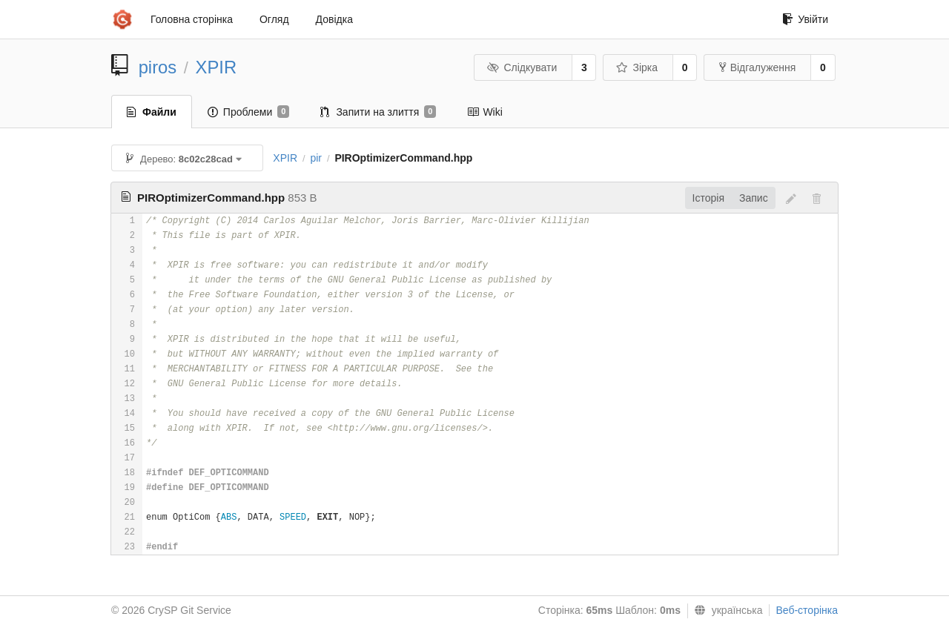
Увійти (805, 19)
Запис (753, 198)
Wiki (484, 112)
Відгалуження (757, 67)
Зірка (637, 67)
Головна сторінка (192, 19)
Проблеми (249, 112)
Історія (708, 198)
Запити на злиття (378, 112)
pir (316, 158)
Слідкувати (522, 67)
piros (158, 67)
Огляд (274, 19)
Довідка (334, 19)
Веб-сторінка (807, 610)
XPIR (216, 67)
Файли (151, 112)
